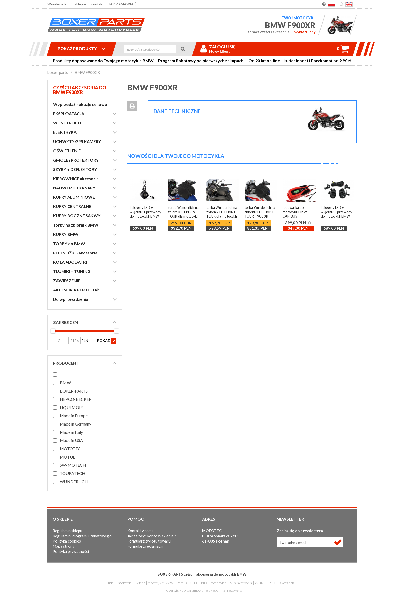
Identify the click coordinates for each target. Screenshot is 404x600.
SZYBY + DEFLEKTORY (75, 169)
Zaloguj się (222, 46)
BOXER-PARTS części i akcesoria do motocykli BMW (202, 574)
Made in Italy (71, 432)
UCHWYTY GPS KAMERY (77, 141)
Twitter (139, 583)
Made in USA (71, 440)
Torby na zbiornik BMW (75, 224)
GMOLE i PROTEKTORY (76, 159)
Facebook (123, 583)
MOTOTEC (70, 448)
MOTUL (67, 456)
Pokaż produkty (81, 48)
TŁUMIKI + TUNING (71, 271)
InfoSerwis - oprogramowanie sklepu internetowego (202, 590)
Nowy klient (219, 51)
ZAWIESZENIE (66, 280)
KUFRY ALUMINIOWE (74, 197)
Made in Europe (74, 415)
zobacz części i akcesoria (268, 32)
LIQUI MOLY (71, 407)
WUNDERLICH (67, 122)
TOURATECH (72, 473)
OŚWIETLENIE (67, 150)
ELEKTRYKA (65, 132)
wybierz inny (304, 32)
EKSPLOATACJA (68, 113)
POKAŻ (106, 341)
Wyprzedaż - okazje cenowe (80, 104)
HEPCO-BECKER (75, 399)
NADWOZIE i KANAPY (74, 187)
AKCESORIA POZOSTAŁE (77, 289)
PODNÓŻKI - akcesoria (75, 252)
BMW (65, 382)
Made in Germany (75, 423)
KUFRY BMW (65, 234)
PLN (78, 340)
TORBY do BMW (69, 243)
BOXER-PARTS (74, 390)
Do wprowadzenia (70, 299)
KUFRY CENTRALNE (72, 206)
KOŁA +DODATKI (70, 262)
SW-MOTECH (73, 465)
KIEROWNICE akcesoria (76, 178)
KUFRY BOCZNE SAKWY (76, 215)
